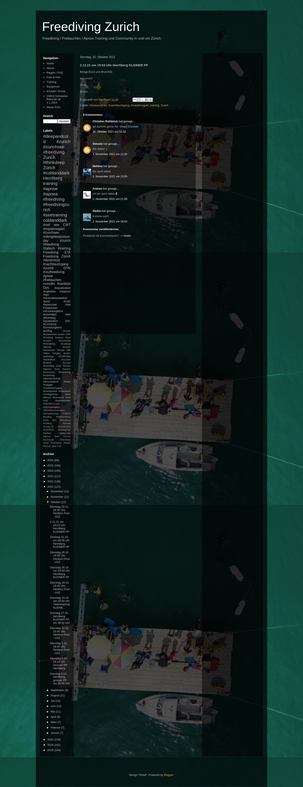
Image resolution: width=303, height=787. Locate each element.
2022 (50, 481)
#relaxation (64, 391)
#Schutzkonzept (51, 414)
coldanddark (55, 220)
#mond (60, 350)
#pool (46, 301)
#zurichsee (51, 232)
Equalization (50, 320)
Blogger (168, 774)
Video (46, 353)
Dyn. (46, 287)
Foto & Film (53, 77)
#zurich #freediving (56, 242)
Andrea (97, 188)
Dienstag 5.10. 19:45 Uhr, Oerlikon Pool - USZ (59, 648)
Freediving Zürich (56, 256)
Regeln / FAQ (55, 72)
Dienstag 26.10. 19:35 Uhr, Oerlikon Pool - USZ (59, 557)
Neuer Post (53, 107)
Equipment (53, 86)
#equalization (62, 287)
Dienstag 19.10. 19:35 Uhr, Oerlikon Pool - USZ (59, 587)
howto (127, 235)
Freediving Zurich (91, 27)
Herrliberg (52, 178)
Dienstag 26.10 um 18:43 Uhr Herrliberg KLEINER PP (60, 572)
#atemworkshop (52, 378)
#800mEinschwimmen (54, 410)
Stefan (97, 210)
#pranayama (50, 391)
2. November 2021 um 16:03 (110, 221)
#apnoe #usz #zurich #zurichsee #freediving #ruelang (56, 340)
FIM (68, 350)
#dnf (67, 314)
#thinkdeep (54, 162)
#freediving (54, 199)
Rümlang (48, 337)
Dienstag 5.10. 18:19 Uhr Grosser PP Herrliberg (59, 663)
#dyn (46, 294)
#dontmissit (51, 260)
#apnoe (50, 188)
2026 (50, 460)
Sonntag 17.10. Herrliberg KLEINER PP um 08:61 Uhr (60, 617)
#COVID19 (49, 324)
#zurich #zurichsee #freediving (56, 146)
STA (67, 252)
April (54, 716)
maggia (56, 353)
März (54, 722)
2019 (50, 744)
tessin (61, 334)
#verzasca (58, 397)
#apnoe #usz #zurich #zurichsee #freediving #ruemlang (56, 372)
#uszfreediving (53, 272)
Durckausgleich (52, 327)
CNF (67, 334)
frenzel (66, 365)
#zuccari (65, 359)
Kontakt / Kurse (56, 91)
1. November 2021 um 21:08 (110, 198)
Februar (56, 727)
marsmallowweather (55, 298)
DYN (67, 268)
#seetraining (55, 214)
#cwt (46, 225)
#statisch (65, 291)
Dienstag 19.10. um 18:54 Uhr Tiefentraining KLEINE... (60, 602)
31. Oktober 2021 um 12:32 (109, 131)
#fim (54, 420)
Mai (53, 711)
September (58, 690)
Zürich (49, 167)
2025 (50, 465)
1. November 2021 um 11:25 (110, 154)
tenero (67, 353)
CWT (66, 225)
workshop (48, 356)
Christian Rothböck (105, 121)
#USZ (67, 301)
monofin (49, 283)
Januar (55, 732)
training (154, 105)
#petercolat (50, 304)
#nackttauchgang (52, 387)
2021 (50, 486)
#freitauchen (52, 280)
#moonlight (50, 314)
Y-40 (59, 446)
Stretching (48, 365)
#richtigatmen (50, 394)
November (57, 496)
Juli (53, 700)
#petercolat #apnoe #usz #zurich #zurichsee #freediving (56, 436)
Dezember (57, 491)
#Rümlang (49, 317)
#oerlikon (63, 283)
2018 (50, 750)
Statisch (49, 248)
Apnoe (48, 276)
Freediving (50, 252)
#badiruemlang (63, 417)
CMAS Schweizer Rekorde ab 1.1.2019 (57, 99)
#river (46, 443)
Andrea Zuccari (56, 362)
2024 (50, 470)
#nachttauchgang (118, 105)
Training (51, 82)
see (56, 225)
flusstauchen (50, 334)
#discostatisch (50, 381)
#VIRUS (66, 414)
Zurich (164, 105)
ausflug (47, 330)
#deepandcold (98, 105)
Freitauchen (50, 307)
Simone (97, 143)
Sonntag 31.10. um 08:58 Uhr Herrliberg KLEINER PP (60, 541)
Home (50, 63)
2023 (50, 476)
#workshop (49, 359)
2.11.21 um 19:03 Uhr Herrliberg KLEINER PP (59, 526)
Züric (58, 365)
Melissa (97, 166)
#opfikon (47, 433)
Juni (53, 706)
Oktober (56, 502)
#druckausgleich (53, 311)
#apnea (50, 193)
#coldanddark (56, 172)
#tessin (47, 397)
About (50, 68)
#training (64, 248)
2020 (50, 739)
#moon (66, 330)
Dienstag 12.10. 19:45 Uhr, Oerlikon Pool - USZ (59, 633)
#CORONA (64, 356)
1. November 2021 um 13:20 (110, 176)
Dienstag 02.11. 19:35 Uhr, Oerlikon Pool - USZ (59, 511)
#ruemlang (56, 443)
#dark (46, 420)
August (55, 695)
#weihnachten (62, 400)
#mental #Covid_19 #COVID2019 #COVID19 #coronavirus (56, 426)
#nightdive (49, 291)
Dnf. (67, 320)
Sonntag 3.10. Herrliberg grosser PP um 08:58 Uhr (60, 678)
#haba (67, 381)
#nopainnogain (140, 105)
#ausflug (47, 417)
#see (67, 394)
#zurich (48, 268)
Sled (54, 446)
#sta (67, 304)
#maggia (48, 384)
